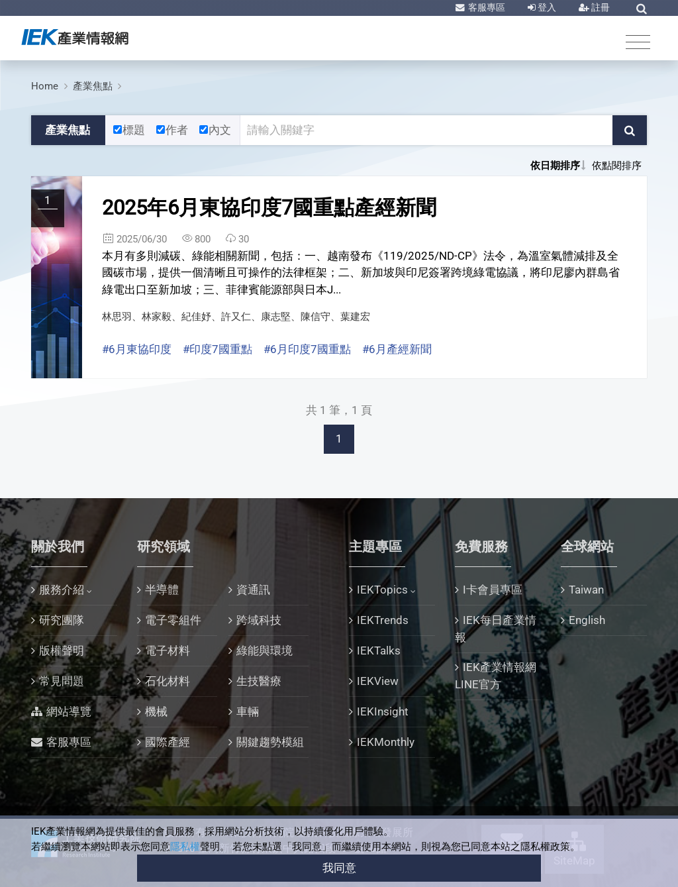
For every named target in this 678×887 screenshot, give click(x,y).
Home (44, 86)
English (587, 620)
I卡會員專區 (492, 589)
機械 (156, 711)
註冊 (599, 7)
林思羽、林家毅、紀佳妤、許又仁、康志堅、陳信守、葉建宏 (236, 317)
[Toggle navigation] (638, 41)
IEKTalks (379, 650)
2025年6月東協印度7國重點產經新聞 (269, 207)
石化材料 (167, 681)
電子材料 (167, 650)
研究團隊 (61, 620)
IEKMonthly (385, 742)
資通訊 (253, 589)
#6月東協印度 (136, 349)
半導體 (162, 589)
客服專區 (485, 7)
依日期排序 (555, 166)
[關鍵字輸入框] (426, 130)
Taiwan (586, 589)
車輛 (247, 711)
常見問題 (61, 681)
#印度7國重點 (217, 349)
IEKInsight (383, 711)
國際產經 (167, 742)
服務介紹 (61, 589)
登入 (546, 7)
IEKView (378, 681)
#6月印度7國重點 (307, 349)
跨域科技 (258, 620)
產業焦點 (93, 86)
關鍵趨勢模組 (270, 742)
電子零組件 (173, 620)
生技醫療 (258, 681)
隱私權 (185, 847)
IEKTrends (383, 620)
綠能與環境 (264, 650)
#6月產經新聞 (397, 349)
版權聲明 (61, 650)
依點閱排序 (617, 166)
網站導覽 (68, 711)
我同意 (339, 867)
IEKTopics (382, 589)
